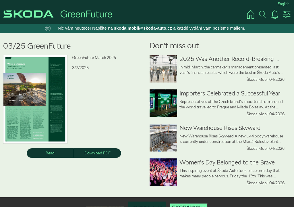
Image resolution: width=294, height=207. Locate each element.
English (283, 4)
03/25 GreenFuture (37, 46)
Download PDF (97, 153)
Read (50, 153)
